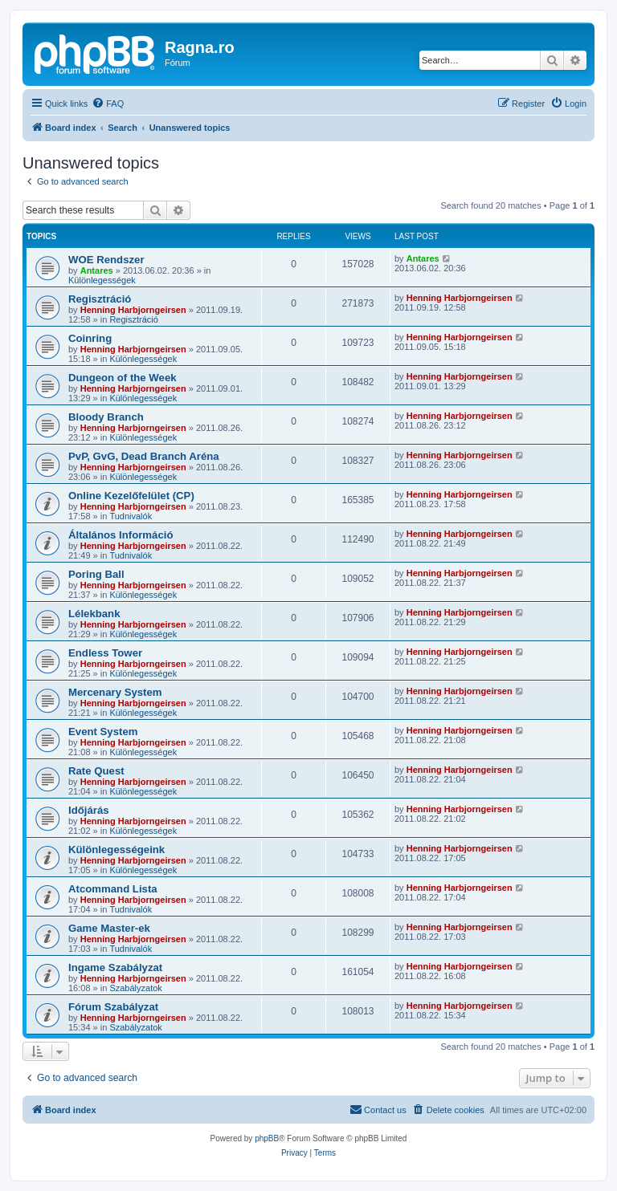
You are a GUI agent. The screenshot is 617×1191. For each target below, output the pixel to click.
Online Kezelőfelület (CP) (131, 496)
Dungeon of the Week (122, 378)
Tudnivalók (130, 516)
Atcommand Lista (112, 889)
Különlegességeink (116, 849)
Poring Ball (96, 574)
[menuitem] (108, 103)
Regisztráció (99, 299)
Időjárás (88, 810)
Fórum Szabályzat (113, 1007)
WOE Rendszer (106, 260)
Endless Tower (105, 653)
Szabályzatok (135, 988)
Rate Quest (96, 771)
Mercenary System (115, 692)
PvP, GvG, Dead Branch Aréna (143, 456)
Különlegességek (102, 280)
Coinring (90, 338)
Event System (103, 732)
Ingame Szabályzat (115, 967)
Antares (96, 270)
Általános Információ (120, 535)
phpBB (267, 1138)
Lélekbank (94, 614)
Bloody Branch (106, 417)
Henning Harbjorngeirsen (133, 310)
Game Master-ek (109, 928)
